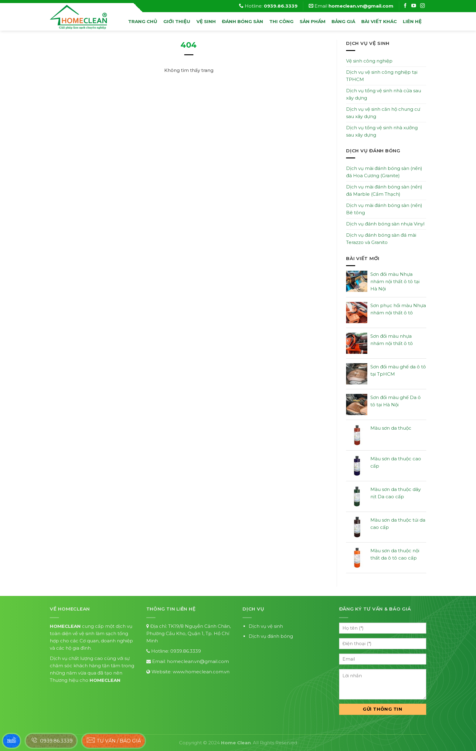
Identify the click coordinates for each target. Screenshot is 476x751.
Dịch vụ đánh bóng (271, 636)
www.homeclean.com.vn (201, 672)
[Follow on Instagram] (414, 5)
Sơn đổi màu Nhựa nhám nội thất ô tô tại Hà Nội (395, 281)
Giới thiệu (176, 21)
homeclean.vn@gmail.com (198, 661)
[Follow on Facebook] (406, 5)
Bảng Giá (343, 21)
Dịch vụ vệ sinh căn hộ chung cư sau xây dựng (383, 112)
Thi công (281, 21)
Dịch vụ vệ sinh (266, 626)
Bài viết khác (379, 21)
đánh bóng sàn (242, 21)
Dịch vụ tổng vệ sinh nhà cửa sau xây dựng (383, 94)
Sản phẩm (312, 21)
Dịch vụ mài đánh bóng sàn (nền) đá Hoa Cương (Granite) (384, 171)
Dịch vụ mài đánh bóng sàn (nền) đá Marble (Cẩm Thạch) (384, 190)
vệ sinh (206, 21)
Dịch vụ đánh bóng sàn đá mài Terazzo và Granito (381, 238)
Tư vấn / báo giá (113, 740)
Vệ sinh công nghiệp (369, 61)
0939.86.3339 (185, 651)
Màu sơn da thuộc (390, 428)
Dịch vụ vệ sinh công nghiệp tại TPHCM (381, 75)
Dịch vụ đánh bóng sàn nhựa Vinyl (385, 224)
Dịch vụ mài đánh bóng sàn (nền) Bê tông (384, 208)
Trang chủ (142, 21)
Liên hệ (412, 21)
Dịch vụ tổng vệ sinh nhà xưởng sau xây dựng (382, 131)
